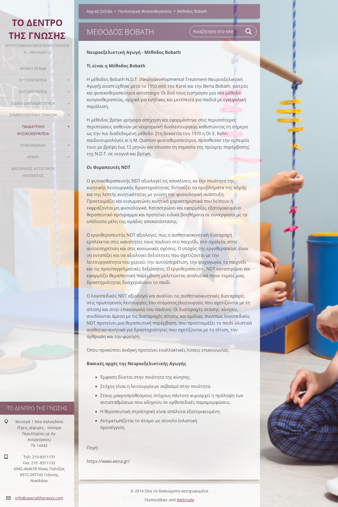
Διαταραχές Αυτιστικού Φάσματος (33, 172)
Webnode (185, 499)
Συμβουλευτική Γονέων (33, 114)
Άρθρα (33, 156)
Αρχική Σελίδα (33, 68)
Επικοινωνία (33, 145)
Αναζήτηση (248, 31)
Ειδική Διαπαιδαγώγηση (33, 103)
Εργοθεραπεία (33, 80)
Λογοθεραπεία (33, 91)
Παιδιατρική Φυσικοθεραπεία (33, 130)
